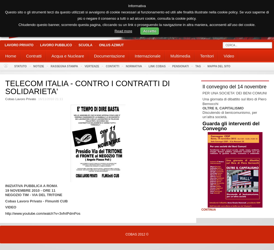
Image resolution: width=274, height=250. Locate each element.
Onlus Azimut (111, 45)
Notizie (38, 66)
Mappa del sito (218, 66)
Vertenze (92, 66)
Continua (208, 209)
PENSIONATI (180, 66)
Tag (198, 66)
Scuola (86, 45)
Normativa (134, 66)
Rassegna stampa (64, 66)
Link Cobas (157, 66)
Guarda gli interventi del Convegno (230, 126)
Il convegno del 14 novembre (234, 86)
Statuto (20, 66)
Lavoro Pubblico (56, 45)
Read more (123, 31)
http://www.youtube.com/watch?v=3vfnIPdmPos (42, 213)
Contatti (112, 66)
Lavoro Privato (19, 45)
